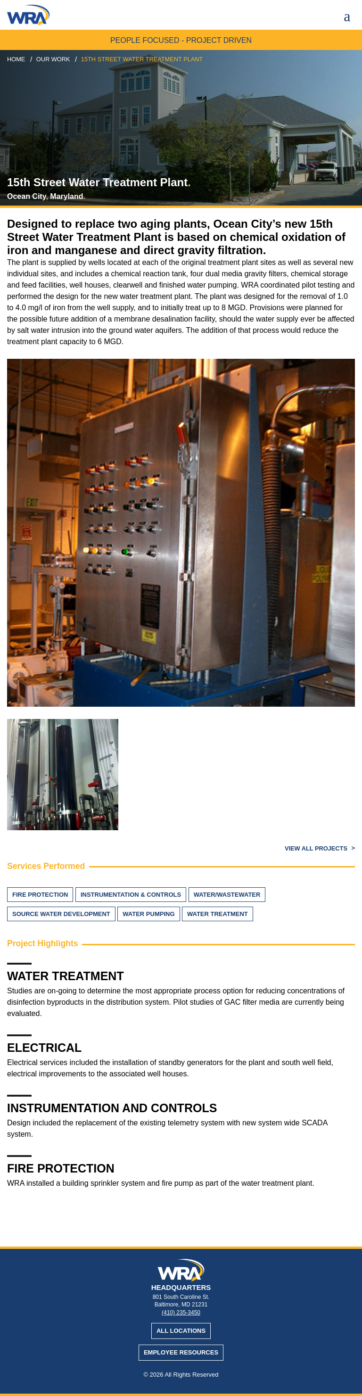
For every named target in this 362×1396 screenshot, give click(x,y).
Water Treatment (217, 913)
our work (53, 59)
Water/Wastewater (227, 894)
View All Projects (317, 848)
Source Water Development (61, 913)
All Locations (181, 1330)
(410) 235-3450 (181, 1312)
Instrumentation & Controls (131, 894)
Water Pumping (148, 913)
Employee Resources (181, 1352)
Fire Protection (40, 894)
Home (16, 59)
